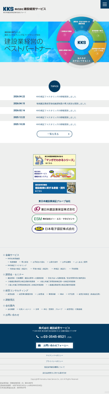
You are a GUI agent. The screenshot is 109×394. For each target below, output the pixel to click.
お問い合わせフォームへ (55, 345)
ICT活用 (71, 294)
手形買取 (75, 269)
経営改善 (11, 294)
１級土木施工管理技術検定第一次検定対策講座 (57, 281)
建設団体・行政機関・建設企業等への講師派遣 (26, 278)
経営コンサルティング (17, 290)
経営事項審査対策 (26, 294)
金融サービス (12, 255)
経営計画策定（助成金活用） (90, 294)
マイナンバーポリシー (54, 355)
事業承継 (52, 294)
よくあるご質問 (81, 262)
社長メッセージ (25, 309)
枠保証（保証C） (60, 269)
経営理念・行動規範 (74, 309)
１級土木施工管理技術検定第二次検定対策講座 (26, 285)
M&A (62, 294)
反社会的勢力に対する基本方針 (54, 373)
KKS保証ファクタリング (17, 265)
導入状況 (24, 262)
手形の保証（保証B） (41, 269)
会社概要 (11, 309)
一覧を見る (53, 134)
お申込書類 (66, 262)
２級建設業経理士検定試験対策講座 (21, 281)
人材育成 (40, 294)
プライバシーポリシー (54, 361)
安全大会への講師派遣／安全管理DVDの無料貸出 (67, 278)
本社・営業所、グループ (53, 309)
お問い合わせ (12, 315)
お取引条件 (53, 262)
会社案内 (10, 305)
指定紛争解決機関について (54, 367)
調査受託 (10, 300)
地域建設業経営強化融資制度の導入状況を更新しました (61, 103)
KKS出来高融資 (14, 259)
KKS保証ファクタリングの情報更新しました (56, 96)
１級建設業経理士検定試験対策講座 (61, 285)
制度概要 (13, 262)
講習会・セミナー (15, 274)
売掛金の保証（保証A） (19, 269)
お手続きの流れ (39, 262)
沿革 (37, 309)
